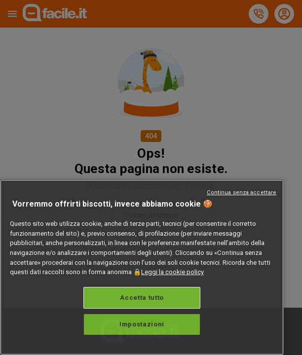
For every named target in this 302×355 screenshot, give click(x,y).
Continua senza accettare (242, 192)
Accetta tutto (142, 297)
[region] (142, 267)
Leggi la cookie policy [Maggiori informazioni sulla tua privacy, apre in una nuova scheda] (172, 272)
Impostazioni (141, 324)
